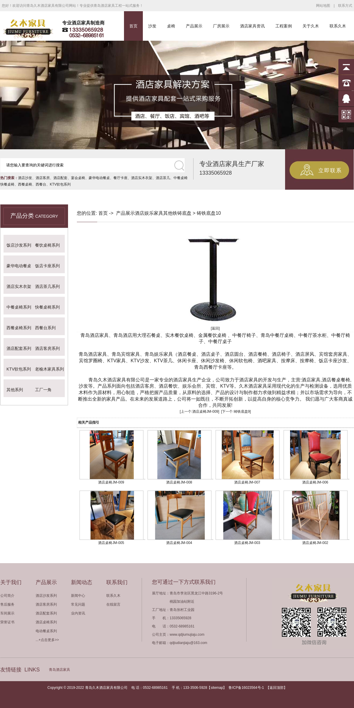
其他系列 (14, 389)
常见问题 (78, 604)
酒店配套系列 (18, 348)
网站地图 (323, 6)
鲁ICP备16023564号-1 (246, 688)
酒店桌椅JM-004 (179, 543)
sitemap (217, 688)
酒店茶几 (163, 178)
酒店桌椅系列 (46, 622)
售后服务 (7, 604)
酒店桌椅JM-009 (205, 411)
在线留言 (113, 604)
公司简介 (7, 596)
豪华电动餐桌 (99, 178)
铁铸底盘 (182, 213)
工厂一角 (43, 389)
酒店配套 (60, 178)
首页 (133, 26)
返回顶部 (276, 688)
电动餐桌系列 (46, 631)
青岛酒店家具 (59, 670)
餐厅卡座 (120, 178)
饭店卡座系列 (47, 265)
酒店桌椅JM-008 (179, 482)
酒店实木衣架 (141, 178)
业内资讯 (78, 613)
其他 (168, 213)
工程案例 (283, 26)
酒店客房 (43, 178)
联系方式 (345, 6)
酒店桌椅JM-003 (247, 543)
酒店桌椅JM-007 (247, 482)
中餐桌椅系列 (18, 307)
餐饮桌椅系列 (47, 245)
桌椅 (171, 26)
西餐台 (41, 184)
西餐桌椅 (25, 184)
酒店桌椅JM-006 (315, 482)
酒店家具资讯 (252, 26)
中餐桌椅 (180, 178)
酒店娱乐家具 (149, 213)
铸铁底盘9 (242, 411)
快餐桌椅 (7, 184)
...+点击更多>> (47, 640)
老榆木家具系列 (49, 369)
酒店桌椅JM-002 (315, 543)
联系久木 (338, 26)
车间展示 (7, 613)
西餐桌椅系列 (18, 327)
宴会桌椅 (78, 178)
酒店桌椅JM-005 (111, 543)
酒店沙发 (25, 178)
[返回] (215, 328)
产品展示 (194, 26)
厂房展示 (221, 26)
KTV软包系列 (60, 184)
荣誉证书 (7, 622)
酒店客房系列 (47, 348)
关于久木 (310, 26)
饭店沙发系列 (18, 245)
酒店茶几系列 (47, 286)
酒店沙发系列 (46, 596)
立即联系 (330, 170)
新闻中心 (78, 596)
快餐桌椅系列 (47, 307)
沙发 (152, 26)
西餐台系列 (45, 327)
